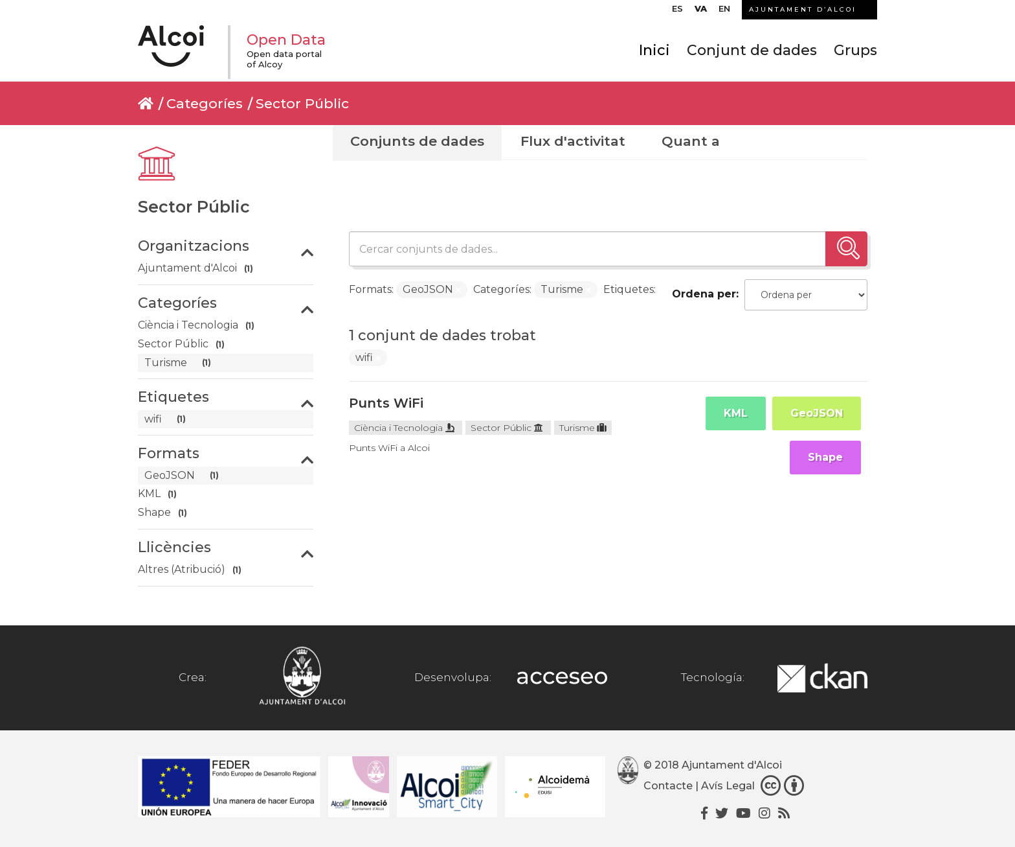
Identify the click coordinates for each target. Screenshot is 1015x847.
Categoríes (204, 103)
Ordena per (704, 294)
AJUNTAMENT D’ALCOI (802, 9)
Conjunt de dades (752, 50)
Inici (654, 50)
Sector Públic (302, 103)
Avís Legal (728, 786)
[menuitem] (677, 11)
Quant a (691, 141)
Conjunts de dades (417, 141)
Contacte (668, 786)
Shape (825, 457)
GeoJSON (816, 413)
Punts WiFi (386, 403)
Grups (855, 50)
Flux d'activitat (572, 141)
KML (736, 413)
